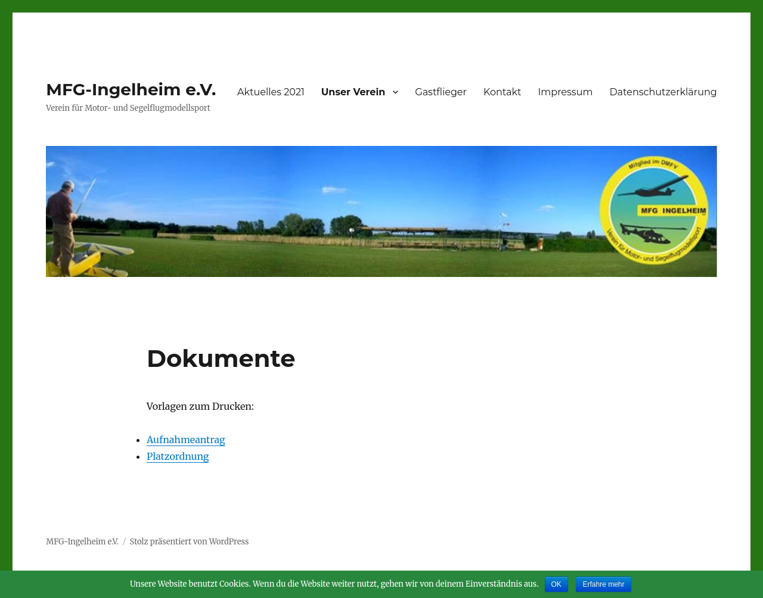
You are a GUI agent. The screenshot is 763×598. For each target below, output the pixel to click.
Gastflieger (441, 92)
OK (556, 584)
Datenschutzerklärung (663, 92)
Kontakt (502, 92)
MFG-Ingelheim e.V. (131, 89)
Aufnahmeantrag (186, 440)
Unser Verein (353, 92)
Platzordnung (178, 456)
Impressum (565, 92)
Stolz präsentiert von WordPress (189, 542)
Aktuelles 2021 (271, 92)
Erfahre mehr (603, 584)
